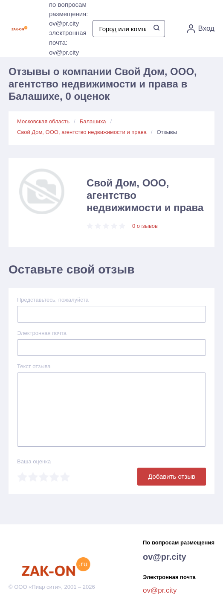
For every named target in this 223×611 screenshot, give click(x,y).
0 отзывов (145, 226)
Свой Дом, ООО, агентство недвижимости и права (82, 132)
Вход (200, 28)
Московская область (43, 121)
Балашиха (93, 121)
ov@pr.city (164, 557)
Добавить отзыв (171, 476)
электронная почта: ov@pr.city (68, 42)
